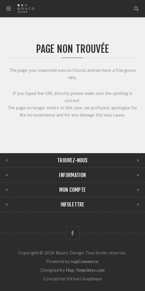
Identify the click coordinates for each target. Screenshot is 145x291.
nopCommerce (84, 261)
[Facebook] (72, 233)
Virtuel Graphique (84, 278)
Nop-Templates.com (85, 270)
